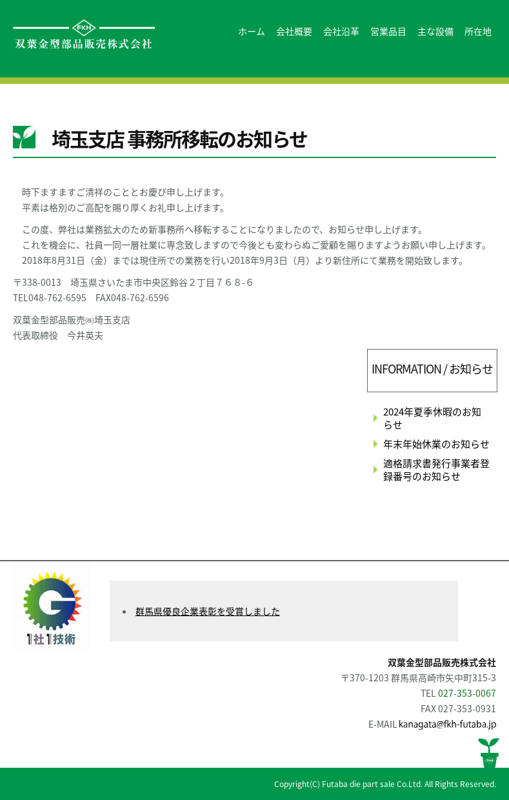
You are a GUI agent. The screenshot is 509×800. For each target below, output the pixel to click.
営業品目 (388, 31)
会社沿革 (341, 31)
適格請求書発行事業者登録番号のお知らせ (436, 469)
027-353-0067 (467, 692)
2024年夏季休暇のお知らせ (432, 418)
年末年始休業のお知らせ (436, 444)
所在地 (478, 31)
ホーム (251, 31)
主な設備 (435, 31)
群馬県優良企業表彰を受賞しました (207, 611)
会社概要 (294, 31)
